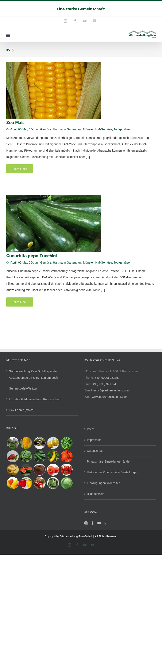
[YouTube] (99, 523)
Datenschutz (95, 450)
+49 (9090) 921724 (103, 384)
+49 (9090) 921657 (107, 377)
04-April (11, 129)
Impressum (94, 440)
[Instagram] (86, 523)
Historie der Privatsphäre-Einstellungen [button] (112, 472)
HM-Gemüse (103, 129)
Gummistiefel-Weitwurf (24, 388)
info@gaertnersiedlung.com (111, 390)
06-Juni (34, 129)
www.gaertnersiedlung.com (109, 396)
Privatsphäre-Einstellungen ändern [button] (109, 461)
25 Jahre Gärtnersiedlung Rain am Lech (35, 399)
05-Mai (22, 129)
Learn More (19, 169)
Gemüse (45, 129)
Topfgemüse (122, 129)
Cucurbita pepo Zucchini (31, 255)
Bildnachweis (95, 494)
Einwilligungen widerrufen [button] (103, 483)
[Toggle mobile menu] (8, 35)
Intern (90, 429)
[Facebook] (92, 523)
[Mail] (105, 523)
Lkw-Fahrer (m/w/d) (21, 410)
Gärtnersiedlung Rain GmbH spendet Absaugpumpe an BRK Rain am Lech (33, 374)
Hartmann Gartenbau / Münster (73, 129)
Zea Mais (15, 122)
